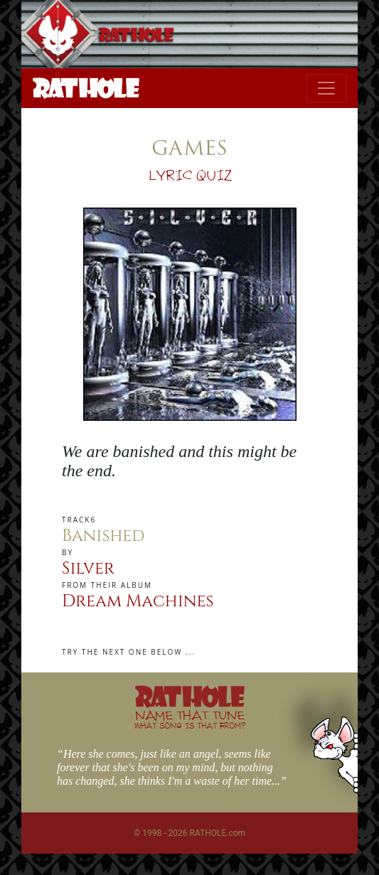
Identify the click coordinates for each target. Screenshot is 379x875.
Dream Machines (138, 601)
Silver (88, 568)
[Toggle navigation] (326, 88)
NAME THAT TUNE (189, 719)
